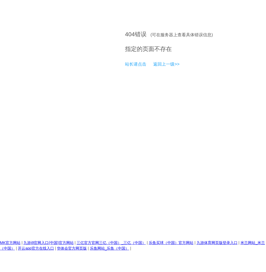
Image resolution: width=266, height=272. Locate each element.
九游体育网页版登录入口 (217, 243)
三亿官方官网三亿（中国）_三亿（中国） (111, 243)
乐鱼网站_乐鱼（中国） (109, 248)
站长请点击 (135, 64)
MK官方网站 (10, 243)
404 (130, 34)
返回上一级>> (166, 64)
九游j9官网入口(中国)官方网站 (48, 243)
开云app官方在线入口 (36, 248)
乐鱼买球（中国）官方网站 (171, 243)
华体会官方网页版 (72, 248)
